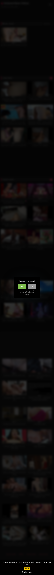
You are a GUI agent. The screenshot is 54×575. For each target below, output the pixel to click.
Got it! (27, 568)
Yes (21, 286)
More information (27, 572)
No (32, 286)
